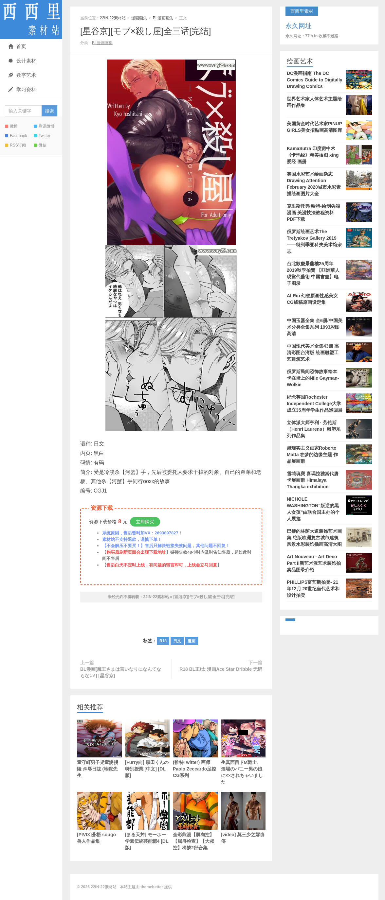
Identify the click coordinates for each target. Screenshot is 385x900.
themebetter (151, 887)
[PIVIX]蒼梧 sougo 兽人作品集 (99, 818)
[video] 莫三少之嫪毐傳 (243, 818)
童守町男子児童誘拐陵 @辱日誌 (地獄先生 (99, 748)
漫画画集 (139, 18)
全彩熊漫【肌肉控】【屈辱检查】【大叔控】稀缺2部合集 (195, 821)
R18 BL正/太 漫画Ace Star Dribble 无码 (220, 669)
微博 (11, 126)
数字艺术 (22, 75)
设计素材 (22, 60)
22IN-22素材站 (31, 19)
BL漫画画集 (163, 18)
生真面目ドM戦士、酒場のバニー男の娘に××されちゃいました (243, 752)
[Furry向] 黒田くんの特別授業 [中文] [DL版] (147, 748)
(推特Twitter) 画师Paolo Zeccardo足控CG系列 (195, 748)
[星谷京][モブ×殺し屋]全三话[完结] (145, 31)
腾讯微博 (44, 126)
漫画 (191, 641)
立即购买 (145, 521)
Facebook (16, 135)
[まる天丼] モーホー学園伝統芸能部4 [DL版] (147, 821)
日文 (177, 641)
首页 (17, 46)
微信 (40, 145)
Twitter (42, 135)
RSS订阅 (15, 145)
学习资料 (22, 89)
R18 (163, 641)
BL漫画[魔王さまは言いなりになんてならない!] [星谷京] (120, 672)
